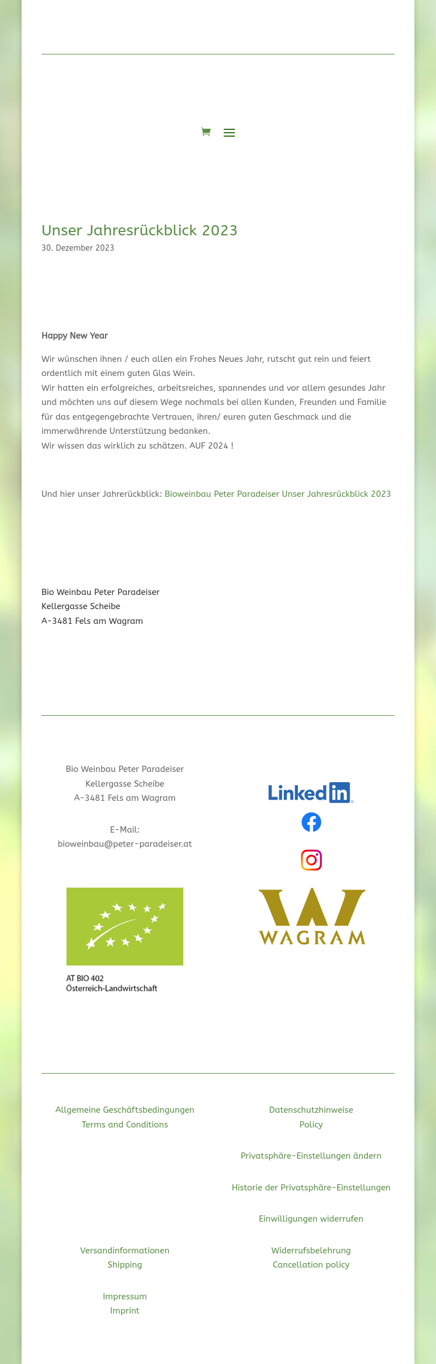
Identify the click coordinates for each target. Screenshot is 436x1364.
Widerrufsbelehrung (311, 1250)
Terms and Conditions (125, 1125)
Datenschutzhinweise (311, 1110)
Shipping (125, 1265)
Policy (310, 1125)
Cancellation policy (311, 1265)
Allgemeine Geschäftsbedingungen (124, 1110)
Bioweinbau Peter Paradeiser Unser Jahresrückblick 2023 (278, 494)
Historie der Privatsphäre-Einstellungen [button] (311, 1188)
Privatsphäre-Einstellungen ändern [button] (311, 1156)
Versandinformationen (124, 1250)
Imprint (125, 1311)
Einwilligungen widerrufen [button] (311, 1219)
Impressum (125, 1296)
